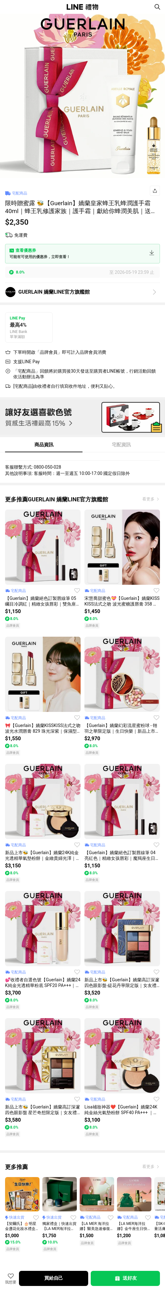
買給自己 (53, 1278)
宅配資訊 (121, 445)
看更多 (149, 499)
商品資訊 (43, 445)
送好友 (125, 1278)
